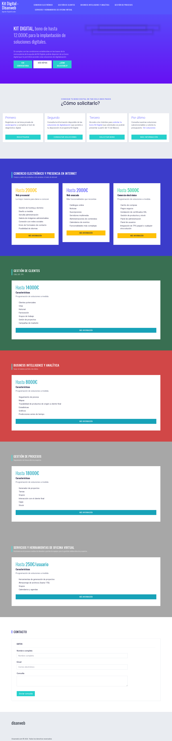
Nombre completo (25, 650)
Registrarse (23, 137)
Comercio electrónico (43, 4)
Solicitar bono (107, 137)
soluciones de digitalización (58, 125)
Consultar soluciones (65, 137)
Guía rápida (42, 62)
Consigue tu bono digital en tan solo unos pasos (86, 99)
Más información (149, 137)
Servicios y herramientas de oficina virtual (53, 9)
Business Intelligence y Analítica (94, 4)
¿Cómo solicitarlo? (62, 64)
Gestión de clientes (66, 4)
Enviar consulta (25, 692)
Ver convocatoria (23, 64)
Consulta (21, 672)
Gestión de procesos (122, 4)
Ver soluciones (137, 128)
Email (19, 661)
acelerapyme (10, 125)
